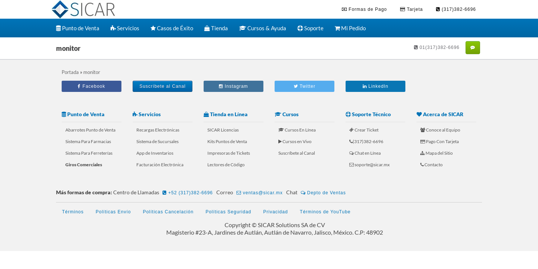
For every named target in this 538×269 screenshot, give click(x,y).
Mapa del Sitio (436, 153)
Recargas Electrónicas (157, 130)
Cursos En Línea (297, 130)
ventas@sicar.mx (259, 192)
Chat (317, 192)
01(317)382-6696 (437, 47)
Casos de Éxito (172, 28)
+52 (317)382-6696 (188, 192)
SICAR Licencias (223, 130)
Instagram (233, 86)
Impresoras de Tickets (228, 153)
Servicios (125, 28)
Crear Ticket (363, 130)
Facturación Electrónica (159, 164)
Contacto (431, 164)
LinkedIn (376, 86)
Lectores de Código (226, 164)
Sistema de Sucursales (157, 141)
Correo (250, 192)
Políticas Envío (113, 211)
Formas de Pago (364, 9)
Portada (70, 72)
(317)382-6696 (456, 9)
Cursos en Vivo (295, 141)
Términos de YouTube (325, 211)
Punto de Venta (77, 28)
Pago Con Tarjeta (439, 141)
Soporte (310, 28)
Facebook (91, 86)
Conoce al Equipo (440, 130)
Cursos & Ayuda (262, 28)
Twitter (304, 86)
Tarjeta (411, 9)
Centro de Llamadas (164, 192)
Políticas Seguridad (228, 211)
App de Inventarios (154, 153)
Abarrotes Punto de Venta (90, 130)
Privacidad (275, 211)
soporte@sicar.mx (369, 164)
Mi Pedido (350, 28)
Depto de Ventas (323, 192)
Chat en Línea (365, 153)
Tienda (216, 28)
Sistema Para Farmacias (88, 141)
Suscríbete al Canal (162, 86)
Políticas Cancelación (168, 211)
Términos (73, 211)
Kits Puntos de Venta (227, 141)
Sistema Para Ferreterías (88, 153)
